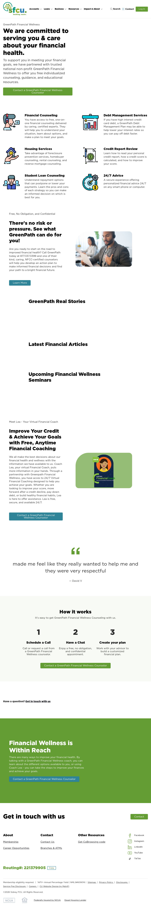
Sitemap (92, 882)
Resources (75, 9)
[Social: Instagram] (136, 841)
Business (61, 9)
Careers (33, 886)
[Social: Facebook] (136, 835)
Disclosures (122, 882)
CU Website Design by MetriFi (54, 886)
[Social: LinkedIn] (135, 847)
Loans (48, 9)
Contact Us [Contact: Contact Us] (47, 842)
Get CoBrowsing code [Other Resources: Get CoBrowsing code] (91, 842)
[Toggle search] (114, 9)
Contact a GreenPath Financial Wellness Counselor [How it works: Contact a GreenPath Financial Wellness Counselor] (75, 665)
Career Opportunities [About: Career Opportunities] (16, 848)
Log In (142, 9)
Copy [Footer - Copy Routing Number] (51, 868)
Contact (139, 816)
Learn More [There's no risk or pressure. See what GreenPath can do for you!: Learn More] (20, 283)
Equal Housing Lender (75, 900)
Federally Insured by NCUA (47, 900)
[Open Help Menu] (128, 9)
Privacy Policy (106, 882)
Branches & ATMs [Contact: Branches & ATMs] (51, 848)
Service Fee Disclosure (14, 886)
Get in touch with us (38, 701)
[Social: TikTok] (134, 859)
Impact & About (93, 9)
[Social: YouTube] (135, 853)
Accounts (35, 9)
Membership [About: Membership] (10, 842)
